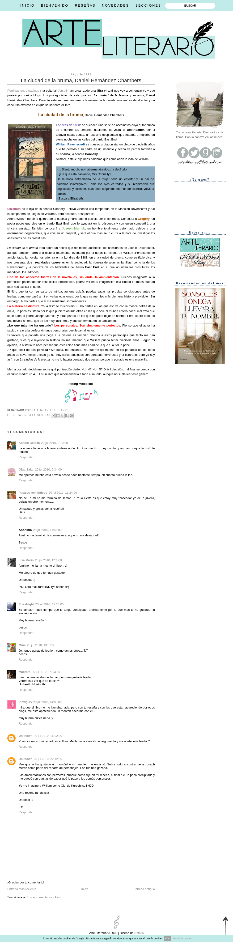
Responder (26, 457)
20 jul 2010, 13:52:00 (41, 645)
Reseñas (43, 415)
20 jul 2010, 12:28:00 (49, 604)
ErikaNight (26, 604)
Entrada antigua (144, 889)
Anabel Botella (29, 443)
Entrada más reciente (21, 889)
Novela (30, 415)
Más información (182, 938)
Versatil (63, 90)
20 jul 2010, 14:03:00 (46, 672)
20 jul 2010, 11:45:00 (47, 530)
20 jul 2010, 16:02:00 (48, 736)
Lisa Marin (26, 560)
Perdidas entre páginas (23, 90)
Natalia (138, 933)
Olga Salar (26, 469)
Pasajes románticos (33, 492)
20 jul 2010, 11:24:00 (63, 492)
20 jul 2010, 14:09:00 (47, 702)
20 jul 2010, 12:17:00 (49, 560)
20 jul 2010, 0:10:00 (54, 443)
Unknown (25, 736)
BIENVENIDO (54, 5)
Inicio (84, 889)
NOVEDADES (115, 5)
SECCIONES (148, 5)
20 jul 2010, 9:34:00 (48, 469)
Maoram (24, 672)
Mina (22, 645)
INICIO (27, 5)
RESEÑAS (85, 5)
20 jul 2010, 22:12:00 (48, 759)
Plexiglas (25, 702)
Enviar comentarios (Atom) (44, 897)
